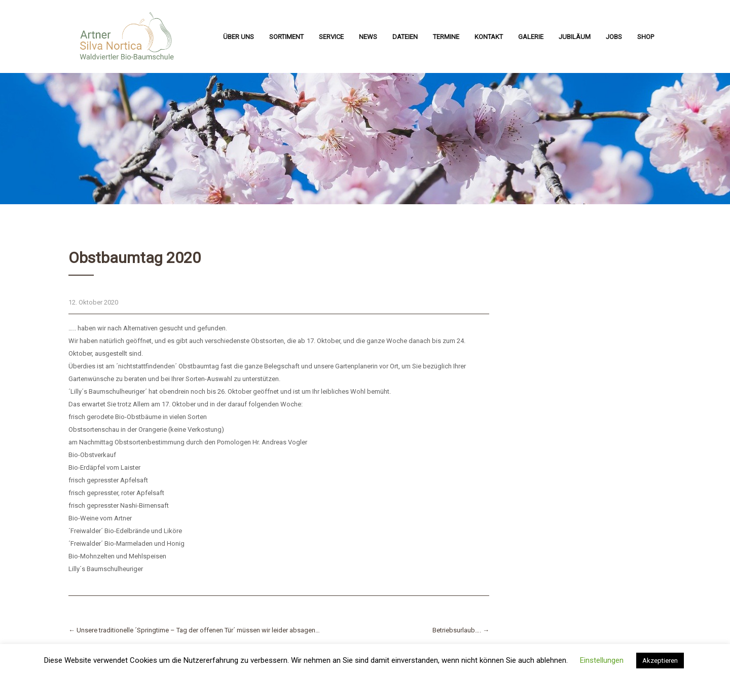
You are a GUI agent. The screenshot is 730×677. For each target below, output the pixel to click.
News (368, 37)
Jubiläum (575, 37)
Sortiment (286, 37)
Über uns (238, 37)
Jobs (614, 37)
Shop (645, 37)
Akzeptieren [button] (660, 660)
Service (331, 37)
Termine (446, 37)
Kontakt (488, 37)
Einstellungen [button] (602, 660)
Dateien (405, 37)
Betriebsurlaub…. (460, 630)
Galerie (530, 37)
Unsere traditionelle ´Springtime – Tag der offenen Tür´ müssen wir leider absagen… (194, 630)
